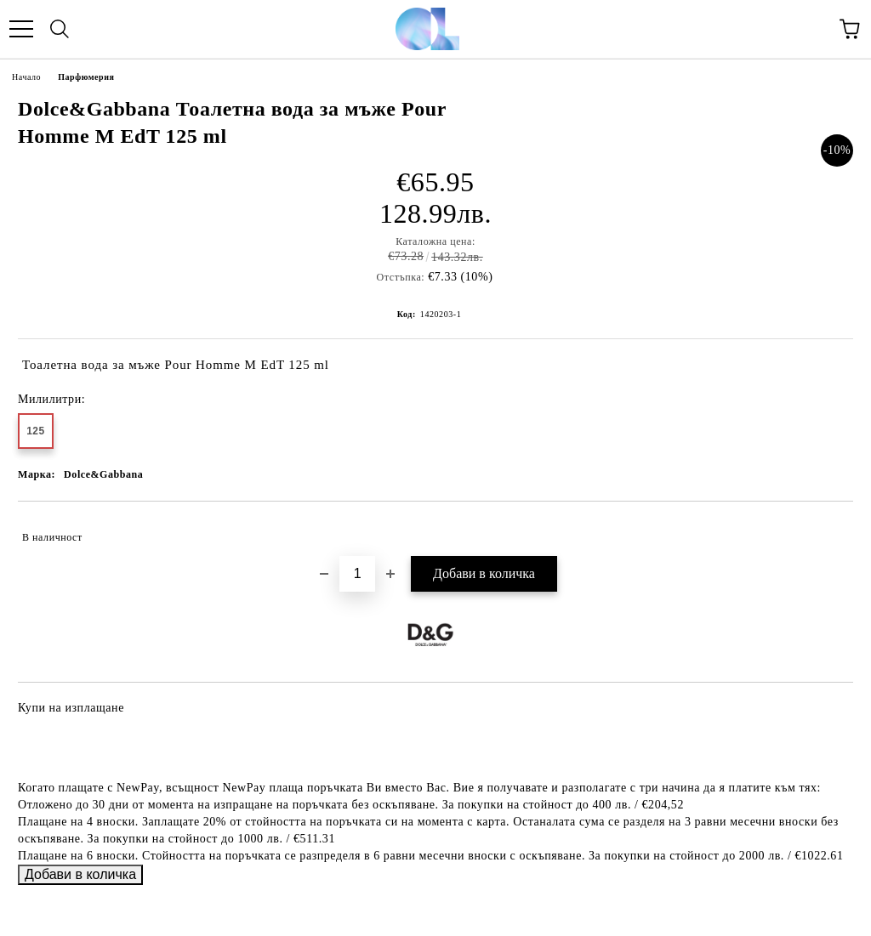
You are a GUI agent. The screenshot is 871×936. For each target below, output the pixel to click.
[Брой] (357, 574)
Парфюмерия (86, 77)
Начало (26, 77)
